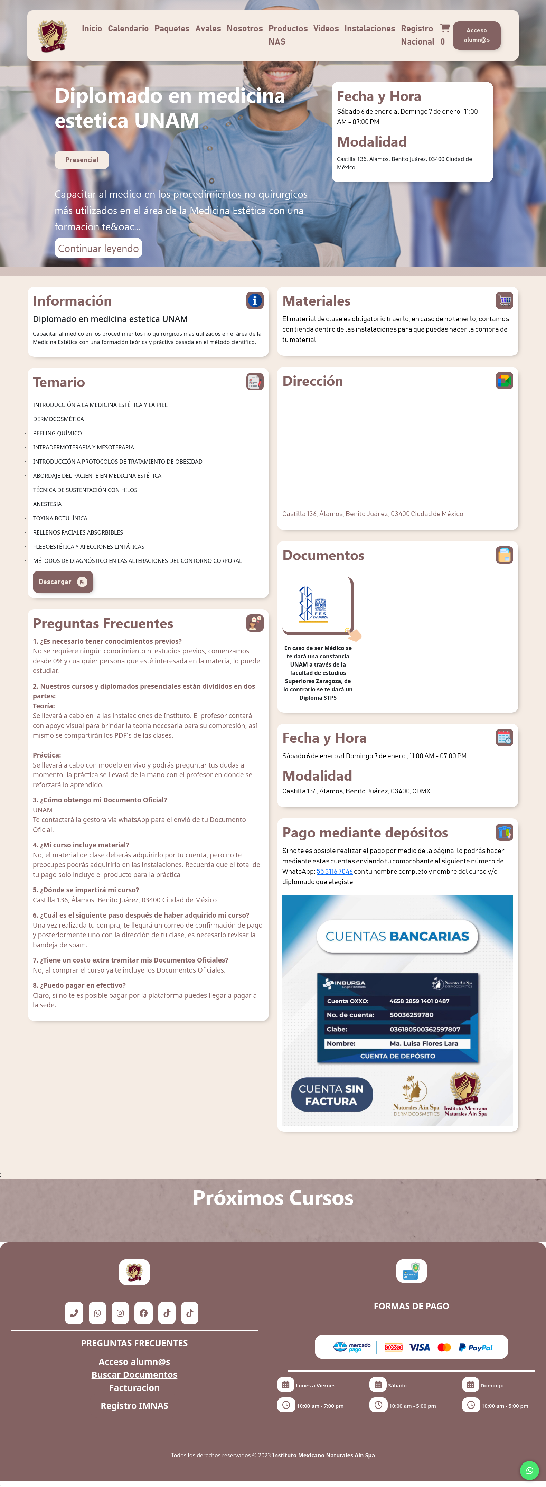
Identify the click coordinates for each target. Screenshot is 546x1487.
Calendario (128, 29)
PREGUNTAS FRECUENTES (134, 1343)
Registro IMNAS (134, 1405)
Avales (208, 29)
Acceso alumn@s (477, 35)
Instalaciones (370, 29)
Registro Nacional (417, 35)
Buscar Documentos (135, 1374)
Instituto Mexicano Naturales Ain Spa (323, 1455)
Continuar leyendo (98, 248)
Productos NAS (288, 35)
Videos (326, 29)
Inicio (92, 29)
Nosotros (245, 29)
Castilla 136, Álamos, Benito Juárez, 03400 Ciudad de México (372, 514)
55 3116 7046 (335, 871)
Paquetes (172, 29)
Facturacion (134, 1387)
